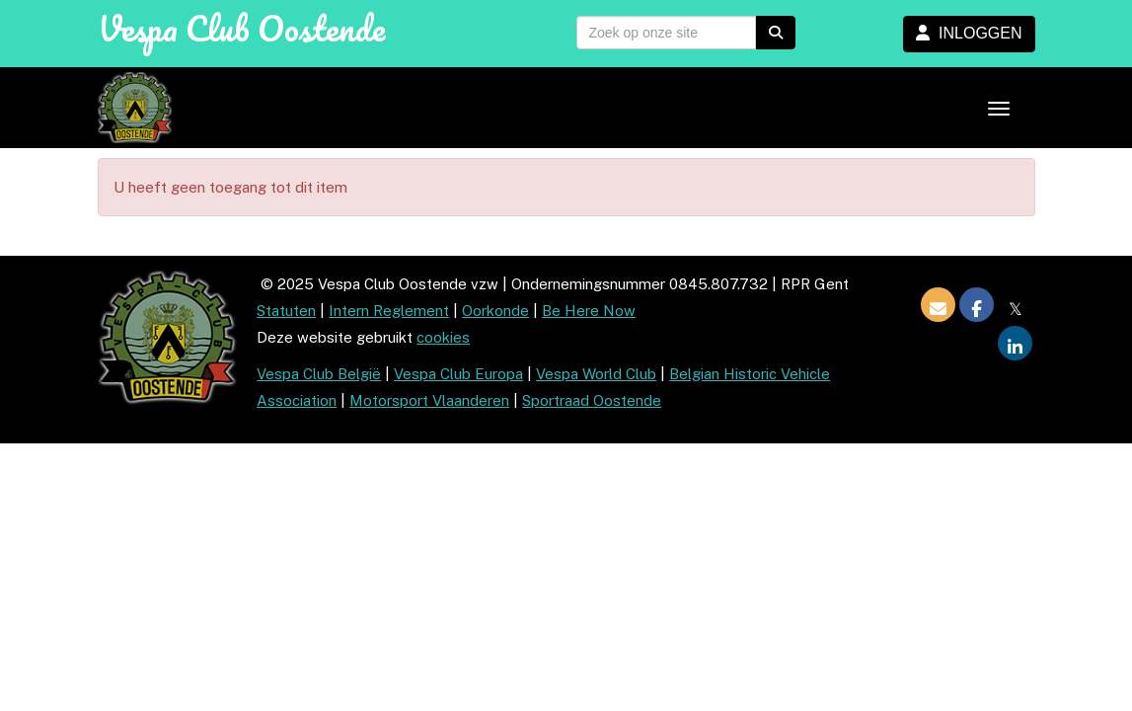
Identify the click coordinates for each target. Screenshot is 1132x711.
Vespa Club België (319, 373)
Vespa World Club (596, 373)
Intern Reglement (389, 310)
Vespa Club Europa (458, 373)
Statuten (286, 310)
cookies (443, 337)
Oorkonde (495, 310)
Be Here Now (589, 310)
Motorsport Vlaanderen (429, 400)
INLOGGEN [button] (968, 33)
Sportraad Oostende (591, 400)
